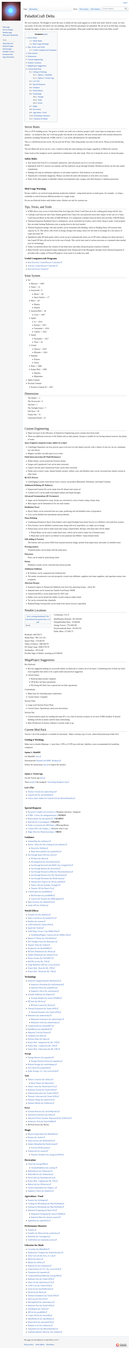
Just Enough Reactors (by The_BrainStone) (48, 875)
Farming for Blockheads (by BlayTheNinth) (45, 1207)
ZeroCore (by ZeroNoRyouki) (39, 1289)
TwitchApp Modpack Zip (57, 782)
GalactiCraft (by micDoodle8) (39, 795)
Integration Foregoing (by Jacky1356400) (47, 1214)
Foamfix (31, 1230)
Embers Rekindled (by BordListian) (42, 1144)
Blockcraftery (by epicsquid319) (40, 819)
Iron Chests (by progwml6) (38, 1068)
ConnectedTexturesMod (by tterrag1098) (44, 1276)
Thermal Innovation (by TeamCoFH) (42, 1093)
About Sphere (40, 1344)
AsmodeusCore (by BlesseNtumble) (42, 1329)
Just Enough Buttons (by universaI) (44, 869)
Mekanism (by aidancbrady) (39, 1015)
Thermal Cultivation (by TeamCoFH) (42, 1096)
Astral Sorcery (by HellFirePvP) (40, 1141)
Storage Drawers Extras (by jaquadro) (45, 1061)
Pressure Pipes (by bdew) (37, 1039)
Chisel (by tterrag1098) (37, 1164)
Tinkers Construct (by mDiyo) (39, 1079)
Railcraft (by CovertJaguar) (39, 822)
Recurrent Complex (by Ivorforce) (41, 812)
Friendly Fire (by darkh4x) (38, 915)
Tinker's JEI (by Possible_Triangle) (44, 885)
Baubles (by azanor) (35, 921)
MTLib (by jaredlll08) (36, 1312)
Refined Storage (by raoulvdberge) (41, 1064)
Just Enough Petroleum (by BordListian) (46, 878)
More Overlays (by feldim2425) (40, 902)
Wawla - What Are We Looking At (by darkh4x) (46, 845)
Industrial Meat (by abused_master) (45, 1217)
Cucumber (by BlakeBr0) (37, 1249)
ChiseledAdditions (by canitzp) (43, 1168)
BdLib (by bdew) (34, 1259)
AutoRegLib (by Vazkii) (37, 1309)
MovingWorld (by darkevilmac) (40, 1302)
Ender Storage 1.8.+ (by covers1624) (42, 1071)
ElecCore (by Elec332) (37, 1299)
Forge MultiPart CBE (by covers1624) (43, 965)
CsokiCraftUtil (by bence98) (39, 1315)
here (37, 756)
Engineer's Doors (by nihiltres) (40, 1191)
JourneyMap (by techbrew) (38, 841)
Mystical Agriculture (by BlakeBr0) (42, 1134)
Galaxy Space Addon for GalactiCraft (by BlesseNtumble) (50, 798)
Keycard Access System (37, 269)
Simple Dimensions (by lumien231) (42, 955)
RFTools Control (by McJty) (42, 1005)
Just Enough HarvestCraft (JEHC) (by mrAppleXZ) (51, 865)
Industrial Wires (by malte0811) (43, 988)
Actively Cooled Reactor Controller (42, 266)
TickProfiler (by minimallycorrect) (41, 1240)
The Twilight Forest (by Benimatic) (41, 942)
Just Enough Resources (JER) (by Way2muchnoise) (51, 872)
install (31, 782)
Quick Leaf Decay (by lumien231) (41, 918)
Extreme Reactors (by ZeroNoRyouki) (42, 1111)
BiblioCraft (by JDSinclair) (38, 1184)
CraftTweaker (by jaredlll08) (39, 892)
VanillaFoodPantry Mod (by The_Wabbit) (44, 1332)
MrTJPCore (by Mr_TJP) (37, 962)
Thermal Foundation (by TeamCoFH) (42, 1296)
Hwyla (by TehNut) (38, 848)
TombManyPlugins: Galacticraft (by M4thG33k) (50, 935)
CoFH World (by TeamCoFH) (39, 925)
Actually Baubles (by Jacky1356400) (45, 998)
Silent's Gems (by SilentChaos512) (41, 1086)
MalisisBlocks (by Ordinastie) (39, 1174)
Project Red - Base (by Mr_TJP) (40, 968)
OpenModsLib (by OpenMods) (40, 1319)
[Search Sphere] (115, 9)
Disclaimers (50, 1344)
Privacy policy (29, 1344)
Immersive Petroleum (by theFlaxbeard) (46, 985)
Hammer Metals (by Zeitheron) (40, 1103)
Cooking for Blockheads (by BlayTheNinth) (45, 1204)
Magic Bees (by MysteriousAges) (41, 832)
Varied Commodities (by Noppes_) (41, 1188)
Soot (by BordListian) (39, 1148)
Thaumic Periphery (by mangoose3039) (46, 1155)
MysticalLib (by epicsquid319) (40, 1322)
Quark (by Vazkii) (35, 928)
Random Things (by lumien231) (40, 1100)
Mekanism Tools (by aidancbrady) (44, 1022)
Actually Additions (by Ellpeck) (40, 994)
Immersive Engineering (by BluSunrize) (43, 981)
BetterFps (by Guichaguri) (38, 1236)
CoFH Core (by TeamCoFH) (39, 1286)
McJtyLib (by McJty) (36, 1292)
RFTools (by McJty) (35, 1001)
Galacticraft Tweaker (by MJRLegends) (46, 899)
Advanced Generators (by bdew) (40, 1115)
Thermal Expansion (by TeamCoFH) (42, 1009)
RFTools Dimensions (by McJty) (40, 951)
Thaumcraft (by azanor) (37, 1151)
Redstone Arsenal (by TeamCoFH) (41, 1090)
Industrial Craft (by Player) (38, 1032)
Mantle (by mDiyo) (35, 1262)
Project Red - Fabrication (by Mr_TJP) (43, 1049)
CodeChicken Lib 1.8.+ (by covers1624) (43, 1269)
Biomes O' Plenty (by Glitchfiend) (41, 938)
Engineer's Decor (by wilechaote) (44, 991)
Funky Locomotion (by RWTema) (41, 825)
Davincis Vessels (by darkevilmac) (41, 792)
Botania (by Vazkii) (35, 1137)
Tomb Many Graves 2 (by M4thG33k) (42, 931)
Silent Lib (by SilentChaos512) (40, 1282)
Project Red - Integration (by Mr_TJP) (43, 1042)
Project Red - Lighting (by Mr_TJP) (42, 1181)
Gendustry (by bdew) (36, 1036)
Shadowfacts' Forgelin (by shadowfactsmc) (44, 1253)
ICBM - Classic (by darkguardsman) (42, 815)
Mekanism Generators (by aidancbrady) (46, 1019)
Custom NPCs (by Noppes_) (39, 829)
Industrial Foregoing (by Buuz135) (41, 1210)
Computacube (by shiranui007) (40, 1026)
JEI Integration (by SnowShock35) (44, 862)
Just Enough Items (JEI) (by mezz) (41, 855)
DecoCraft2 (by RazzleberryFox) (40, 1178)
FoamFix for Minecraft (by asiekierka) (43, 1233)
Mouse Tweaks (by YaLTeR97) (40, 958)
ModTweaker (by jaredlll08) (42, 895)
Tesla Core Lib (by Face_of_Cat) (40, 1256)
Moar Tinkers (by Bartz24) (41, 1083)
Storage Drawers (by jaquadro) (40, 1057)
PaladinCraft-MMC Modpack (47, 761)
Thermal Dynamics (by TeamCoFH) (45, 1012)
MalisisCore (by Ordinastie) (39, 1266)
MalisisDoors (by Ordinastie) (39, 1171)
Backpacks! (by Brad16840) (39, 948)
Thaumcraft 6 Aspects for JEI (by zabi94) (47, 882)
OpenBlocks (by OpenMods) (39, 1029)
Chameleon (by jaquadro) (38, 1272)
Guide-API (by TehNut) (37, 905)
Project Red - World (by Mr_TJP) (41, 971)
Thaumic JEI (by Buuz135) (41, 888)
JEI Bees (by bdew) (38, 858)
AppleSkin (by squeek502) (38, 1221)
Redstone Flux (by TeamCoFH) (40, 1279)
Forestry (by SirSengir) (37, 1200)
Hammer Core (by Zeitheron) (39, 1325)
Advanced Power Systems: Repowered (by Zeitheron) (49, 1118)
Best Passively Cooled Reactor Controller (44, 262)
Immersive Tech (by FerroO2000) (41, 1121)
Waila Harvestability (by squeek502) (45, 852)
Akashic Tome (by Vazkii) (38, 945)
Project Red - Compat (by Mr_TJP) (41, 1046)
